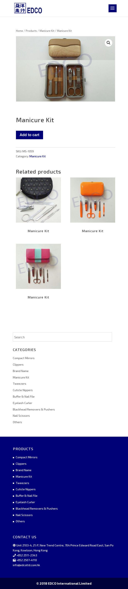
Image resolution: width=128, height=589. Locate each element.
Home (19, 30)
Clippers (18, 364)
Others (17, 422)
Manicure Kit (47, 30)
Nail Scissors (21, 415)
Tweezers (19, 383)
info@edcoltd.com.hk (26, 565)
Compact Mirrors (24, 358)
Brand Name (21, 371)
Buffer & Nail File (24, 396)
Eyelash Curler (22, 403)
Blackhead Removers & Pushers (34, 409)
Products (31, 30)
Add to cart (29, 135)
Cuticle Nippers (23, 390)
